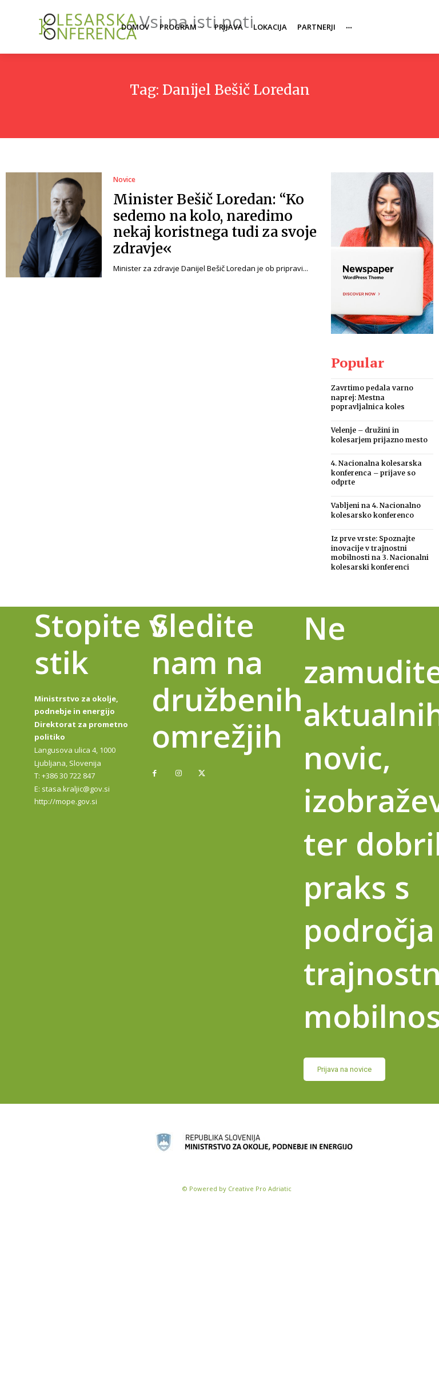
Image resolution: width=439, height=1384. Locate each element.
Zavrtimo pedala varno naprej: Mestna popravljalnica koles (372, 397)
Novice (124, 179)
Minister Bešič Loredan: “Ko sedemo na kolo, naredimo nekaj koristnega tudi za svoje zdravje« (215, 224)
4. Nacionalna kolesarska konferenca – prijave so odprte (376, 473)
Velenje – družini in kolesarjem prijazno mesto (379, 435)
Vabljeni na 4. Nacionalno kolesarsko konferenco (376, 510)
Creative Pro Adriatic (260, 1188)
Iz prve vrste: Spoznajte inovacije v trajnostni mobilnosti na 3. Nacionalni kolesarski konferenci (380, 552)
